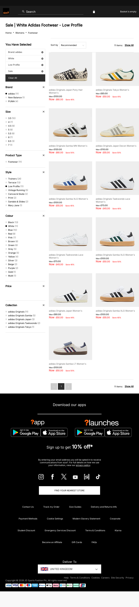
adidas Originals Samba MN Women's (68, 145)
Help (66, 577)
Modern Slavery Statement (86, 518)
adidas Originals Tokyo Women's (112, 89)
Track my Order (51, 506)
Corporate (115, 518)
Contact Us (28, 506)
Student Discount (26, 530)
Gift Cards (77, 542)
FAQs (94, 542)
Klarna (118, 530)
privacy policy (83, 465)
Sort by (54, 45)
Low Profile (25, 64)
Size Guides (75, 506)
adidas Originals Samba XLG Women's (68, 198)
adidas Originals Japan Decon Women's (116, 145)
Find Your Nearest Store (69, 490)
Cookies (95, 577)
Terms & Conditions (95, 530)
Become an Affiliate (52, 542)
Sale (25, 71)
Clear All (12, 77)
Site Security (117, 577)
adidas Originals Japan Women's (65, 310)
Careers (105, 577)
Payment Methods (28, 518)
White (25, 58)
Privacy (130, 577)
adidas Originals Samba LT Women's (67, 363)
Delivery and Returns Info (104, 506)
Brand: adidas (25, 52)
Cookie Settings (55, 518)
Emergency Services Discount (60, 530)
